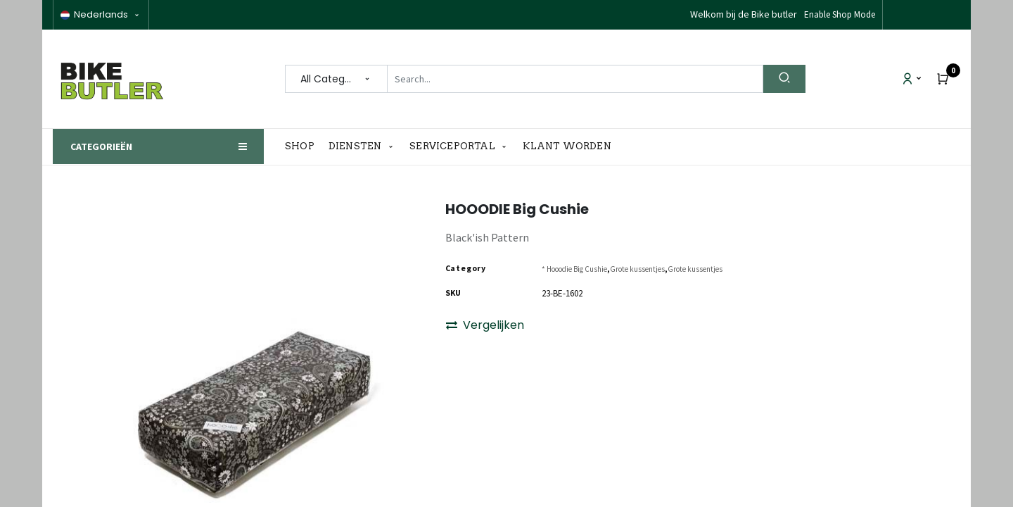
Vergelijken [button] (485, 325)
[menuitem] (303, 146)
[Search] (784, 79)
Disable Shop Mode (839, 14)
